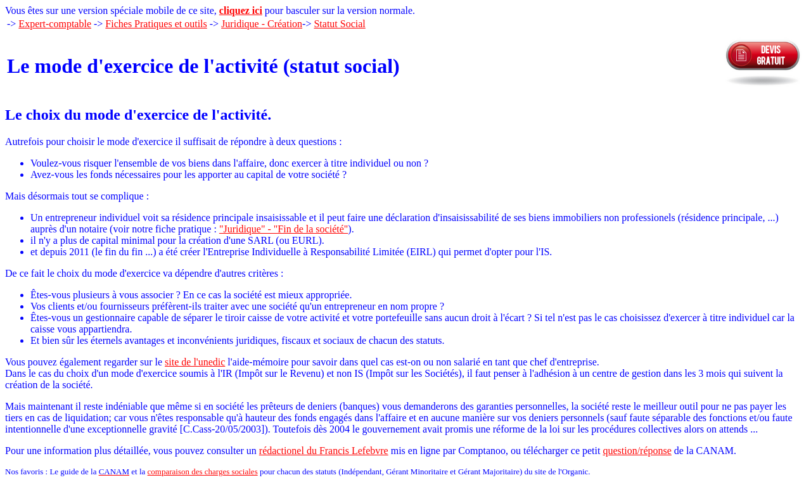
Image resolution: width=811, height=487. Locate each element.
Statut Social (339, 23)
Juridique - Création (261, 23)
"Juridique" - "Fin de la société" (283, 229)
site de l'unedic (195, 362)
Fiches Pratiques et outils (156, 23)
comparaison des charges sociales (203, 471)
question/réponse (637, 450)
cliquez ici (240, 10)
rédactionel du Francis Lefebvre (323, 450)
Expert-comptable (54, 23)
